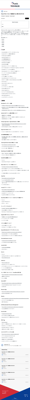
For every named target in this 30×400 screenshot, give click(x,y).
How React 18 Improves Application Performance (10, 166)
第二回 (3, 40)
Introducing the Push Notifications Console (9, 240)
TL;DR (2, 24)
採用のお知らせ (4, 393)
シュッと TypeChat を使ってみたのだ (8, 179)
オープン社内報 (4, 392)
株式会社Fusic (26, 394)
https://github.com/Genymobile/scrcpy (8, 189)
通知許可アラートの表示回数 (6, 115)
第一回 (3, 39)
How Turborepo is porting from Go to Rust (9, 144)
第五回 (3, 46)
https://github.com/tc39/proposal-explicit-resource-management (12, 306)
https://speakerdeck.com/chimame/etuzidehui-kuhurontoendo (12, 274)
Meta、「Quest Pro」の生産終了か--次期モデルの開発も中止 (11, 153)
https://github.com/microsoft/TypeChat (8, 178)
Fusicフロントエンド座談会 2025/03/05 (8, 358)
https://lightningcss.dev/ (6, 257)
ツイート (3, 160)
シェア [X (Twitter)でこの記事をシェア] (27, 18)
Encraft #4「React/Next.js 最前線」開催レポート (9, 208)
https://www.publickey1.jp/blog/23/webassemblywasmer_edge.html (13, 291)
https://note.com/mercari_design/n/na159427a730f (10, 334)
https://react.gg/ (4, 322)
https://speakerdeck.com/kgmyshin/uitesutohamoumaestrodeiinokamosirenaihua (15, 298)
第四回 (3, 44)
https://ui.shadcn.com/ (5, 262)
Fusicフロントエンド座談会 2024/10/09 (8, 379)
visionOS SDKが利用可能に (6, 247)
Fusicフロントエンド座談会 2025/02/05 (8, 365)
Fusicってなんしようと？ (5, 390)
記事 (18, 146)
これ (2, 225)
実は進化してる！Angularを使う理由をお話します (10, 216)
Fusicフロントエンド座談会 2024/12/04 (8, 372)
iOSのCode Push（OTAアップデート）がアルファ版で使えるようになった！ (14, 110)
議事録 (2, 26)
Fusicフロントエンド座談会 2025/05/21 (8, 351)
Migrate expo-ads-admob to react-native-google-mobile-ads (11, 232)
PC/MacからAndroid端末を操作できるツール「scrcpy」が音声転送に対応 (13, 191)
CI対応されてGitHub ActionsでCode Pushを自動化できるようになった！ (13, 105)
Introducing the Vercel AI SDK (7, 313)
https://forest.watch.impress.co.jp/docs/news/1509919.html (12, 283)
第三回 (3, 42)
